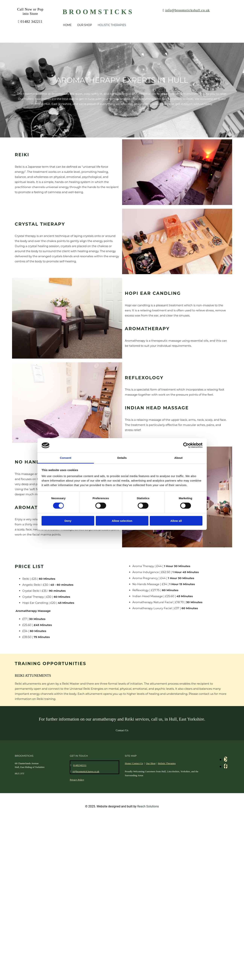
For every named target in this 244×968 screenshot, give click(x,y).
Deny (68, 520)
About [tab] (178, 457)
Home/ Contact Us (134, 763)
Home (67, 25)
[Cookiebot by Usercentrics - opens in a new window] (186, 445)
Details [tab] (122, 457)
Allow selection (122, 520)
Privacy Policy (77, 779)
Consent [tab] (65, 457)
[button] (122, 730)
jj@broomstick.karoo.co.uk (85, 771)
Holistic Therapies (112, 25)
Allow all (176, 520)
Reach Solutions (148, 806)
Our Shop (84, 25)
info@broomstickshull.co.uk (187, 10)
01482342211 (80, 765)
